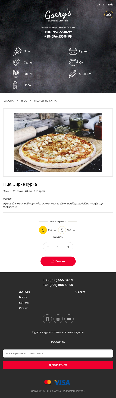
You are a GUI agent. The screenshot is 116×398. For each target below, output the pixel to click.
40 (62, 230)
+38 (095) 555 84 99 (58, 32)
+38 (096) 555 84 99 (58, 36)
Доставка (24, 291)
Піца (24, 100)
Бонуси (23, 297)
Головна (8, 100)
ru (103, 4)
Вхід (110, 4)
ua (98, 4)
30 (42, 230)
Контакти (24, 302)
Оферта (23, 308)
